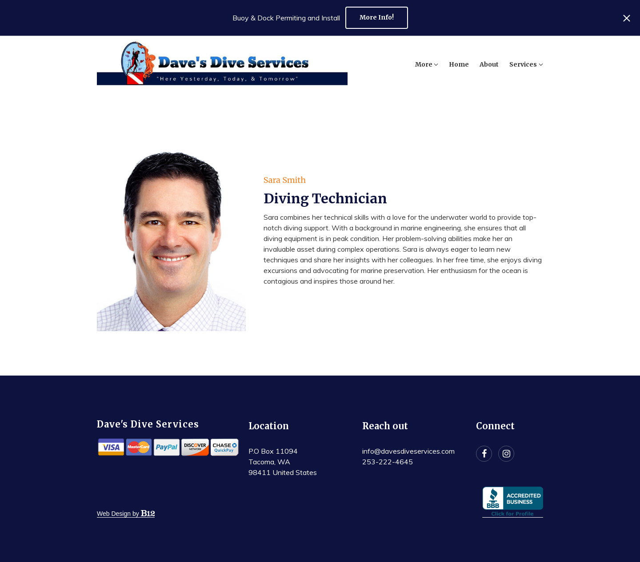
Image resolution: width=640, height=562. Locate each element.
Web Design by (126, 513)
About (455, 64)
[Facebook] (484, 453)
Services (489, 64)
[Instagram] (506, 453)
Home (425, 64)
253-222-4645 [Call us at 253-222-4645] (387, 461)
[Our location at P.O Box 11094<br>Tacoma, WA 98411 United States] (282, 462)
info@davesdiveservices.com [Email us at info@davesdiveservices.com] (408, 451)
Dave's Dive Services (148, 424)
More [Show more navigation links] (531, 64)
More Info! (377, 17)
